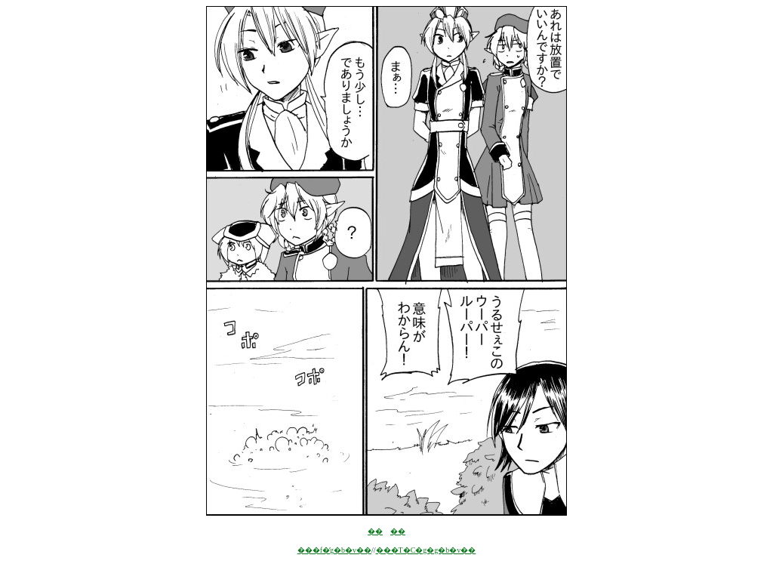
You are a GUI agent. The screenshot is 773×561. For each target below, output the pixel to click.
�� (375, 531)
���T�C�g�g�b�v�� (426, 550)
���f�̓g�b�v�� (334, 550)
